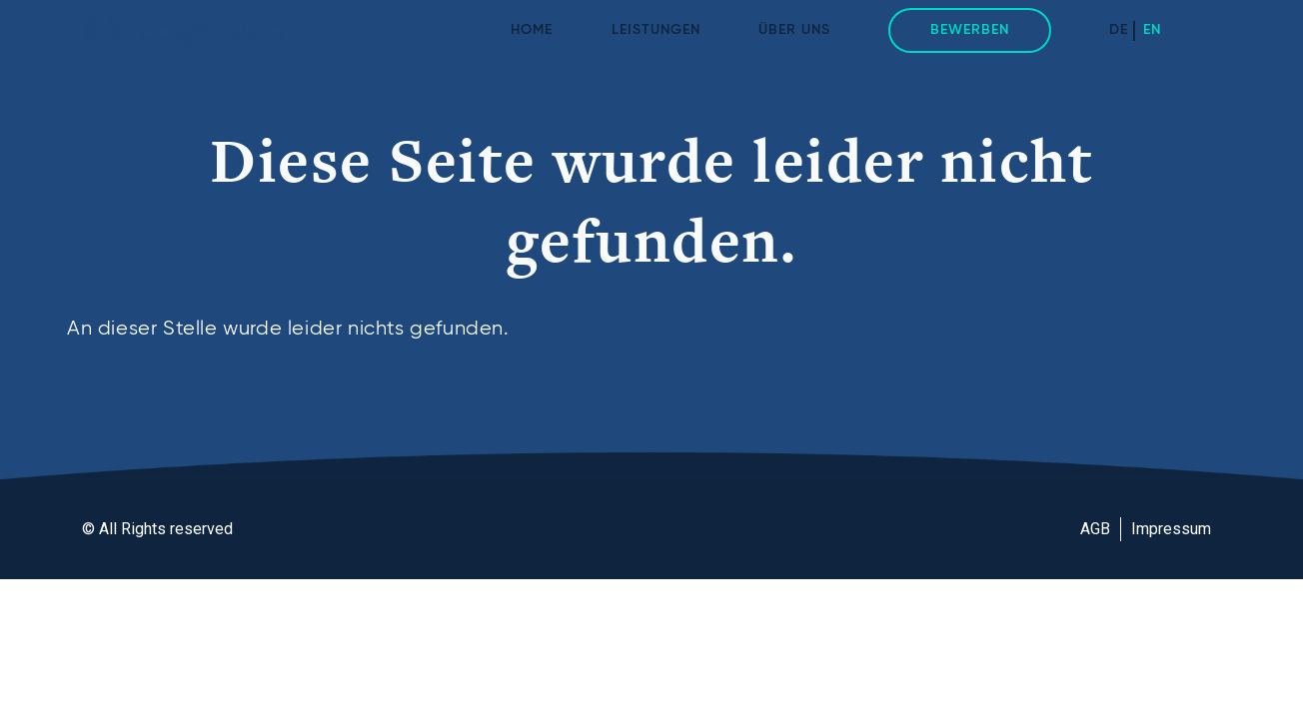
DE (1118, 30)
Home (532, 30)
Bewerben (969, 30)
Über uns (794, 30)
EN (1152, 30)
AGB (1095, 528)
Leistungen (656, 30)
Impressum (1171, 528)
